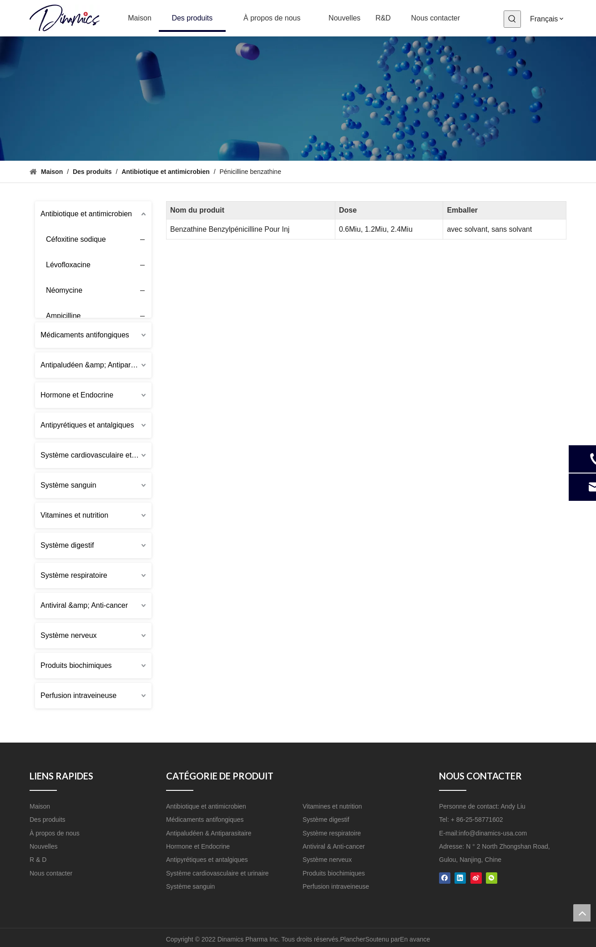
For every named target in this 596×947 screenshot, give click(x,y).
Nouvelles (43, 846)
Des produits (48, 819)
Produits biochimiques (76, 665)
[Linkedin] (460, 877)
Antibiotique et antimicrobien (86, 214)
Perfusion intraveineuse (78, 695)
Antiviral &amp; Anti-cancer (84, 605)
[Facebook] (444, 877)
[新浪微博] (476, 877)
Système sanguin (68, 485)
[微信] (491, 877)
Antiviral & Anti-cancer (334, 846)
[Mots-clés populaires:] (512, 19)
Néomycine (64, 290)
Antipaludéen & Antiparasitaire (209, 833)
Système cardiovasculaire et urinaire (96, 455)
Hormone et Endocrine (76, 395)
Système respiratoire (73, 575)
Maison (40, 806)
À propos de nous (55, 833)
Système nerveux (68, 635)
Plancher (352, 939)
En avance (415, 939)
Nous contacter (51, 873)
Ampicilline (63, 316)
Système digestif (67, 545)
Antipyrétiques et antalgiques (87, 425)
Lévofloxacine (68, 265)
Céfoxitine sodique (76, 239)
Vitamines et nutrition (74, 515)
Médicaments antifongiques (84, 335)
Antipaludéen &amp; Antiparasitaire (96, 365)
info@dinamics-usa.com (493, 833)
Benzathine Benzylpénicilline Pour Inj (229, 229)
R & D (38, 859)
